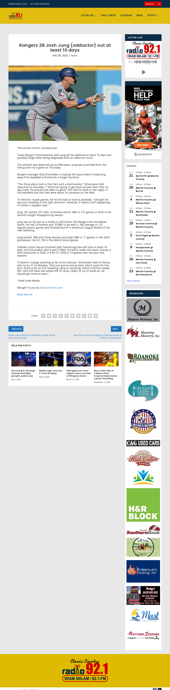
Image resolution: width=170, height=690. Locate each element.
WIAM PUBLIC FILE (17, 3)
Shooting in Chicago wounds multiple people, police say (23, 369)
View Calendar (133, 277)
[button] (143, 68)
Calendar (126, 16)
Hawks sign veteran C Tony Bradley (50, 368)
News (139, 16)
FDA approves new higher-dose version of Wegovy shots (78, 369)
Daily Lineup (108, 16)
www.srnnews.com (51, 284)
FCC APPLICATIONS (39, 3)
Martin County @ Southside (146, 209)
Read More (23, 290)
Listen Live (87, 16)
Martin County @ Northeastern (146, 269)
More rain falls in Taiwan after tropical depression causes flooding (105, 370)
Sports (151, 16)
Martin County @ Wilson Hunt (146, 197)
